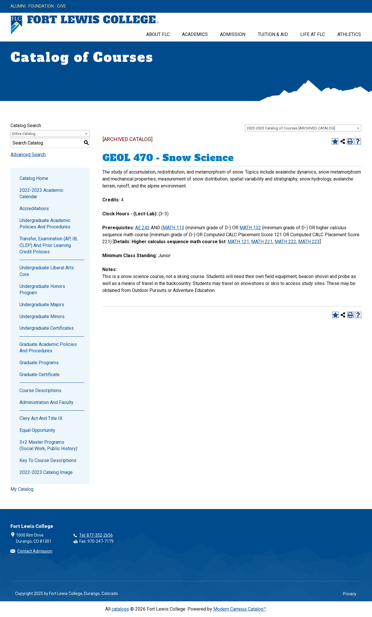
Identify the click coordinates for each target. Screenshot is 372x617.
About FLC (158, 34)
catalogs (120, 609)
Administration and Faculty (46, 402)
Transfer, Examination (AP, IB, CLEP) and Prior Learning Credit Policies (48, 245)
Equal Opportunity (37, 430)
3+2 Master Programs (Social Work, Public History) (48, 445)
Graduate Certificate (39, 374)
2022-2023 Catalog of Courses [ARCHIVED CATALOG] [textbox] (291, 128)
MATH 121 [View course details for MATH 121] (238, 241)
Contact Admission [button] (34, 551)
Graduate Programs (39, 362)
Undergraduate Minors (42, 316)
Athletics (349, 34)
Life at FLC (312, 34)
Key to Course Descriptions (47, 460)
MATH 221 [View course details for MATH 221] (262, 241)
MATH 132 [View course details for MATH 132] (250, 227)
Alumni (18, 6)
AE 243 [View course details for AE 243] (142, 227)
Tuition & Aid (273, 34)
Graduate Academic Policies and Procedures (48, 347)
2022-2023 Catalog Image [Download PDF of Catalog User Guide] (46, 472)
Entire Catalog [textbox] (23, 133)
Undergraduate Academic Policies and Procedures (44, 224)
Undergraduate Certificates (46, 328)
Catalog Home (33, 178)
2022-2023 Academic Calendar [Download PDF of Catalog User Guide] (41, 193)
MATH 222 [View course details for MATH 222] (285, 241)
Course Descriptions (40, 390)
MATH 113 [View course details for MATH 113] (173, 227)
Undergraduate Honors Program (42, 289)
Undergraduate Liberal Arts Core (46, 271)
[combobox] (303, 128)
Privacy (349, 594)
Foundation (41, 6)
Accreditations (34, 208)
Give (61, 6)
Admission (232, 34)
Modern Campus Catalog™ (239, 609)
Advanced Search (28, 154)
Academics (195, 34)
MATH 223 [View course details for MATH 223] (309, 241)
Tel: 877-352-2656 (96, 535)
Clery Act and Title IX (40, 418)
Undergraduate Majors (41, 304)
